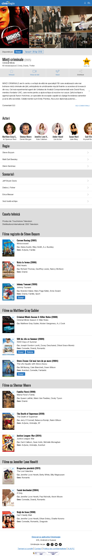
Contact (37, 548)
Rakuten (30, 352)
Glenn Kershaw (8, 166)
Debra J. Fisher (8, 187)
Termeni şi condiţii (25, 548)
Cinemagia (8, 3)
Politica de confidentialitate (54, 548)
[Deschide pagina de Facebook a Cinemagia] (48, 544)
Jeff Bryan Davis (9, 181)
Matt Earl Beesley (9, 159)
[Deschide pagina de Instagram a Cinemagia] (52, 544)
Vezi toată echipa (9, 201)
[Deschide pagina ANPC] (39, 553)
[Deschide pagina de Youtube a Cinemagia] (56, 544)
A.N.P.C (71, 548)
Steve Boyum (8, 152)
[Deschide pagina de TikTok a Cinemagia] (60, 544)
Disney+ (18, 51)
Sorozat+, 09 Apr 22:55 (33, 51)
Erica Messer (8, 194)
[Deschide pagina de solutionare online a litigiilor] (52, 553)
